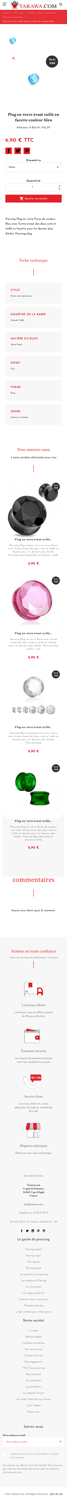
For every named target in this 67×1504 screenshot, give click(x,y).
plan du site (56, 1494)
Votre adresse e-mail (14, 1435)
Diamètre (33, 160)
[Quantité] (33, 187)
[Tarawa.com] (33, 4)
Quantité (33, 181)
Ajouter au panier (33, 198)
